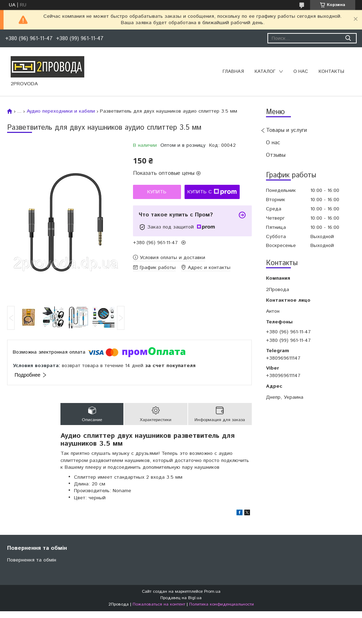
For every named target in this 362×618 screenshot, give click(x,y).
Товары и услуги (286, 130)
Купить (156, 191)
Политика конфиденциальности (221, 604)
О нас (300, 71)
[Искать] (348, 38)
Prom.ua (212, 592)
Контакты (331, 71)
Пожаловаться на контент (159, 604)
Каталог (265, 71)
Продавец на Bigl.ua (181, 598)
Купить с (212, 191)
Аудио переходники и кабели (61, 111)
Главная (233, 71)
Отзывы (276, 155)
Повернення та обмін (31, 560)
